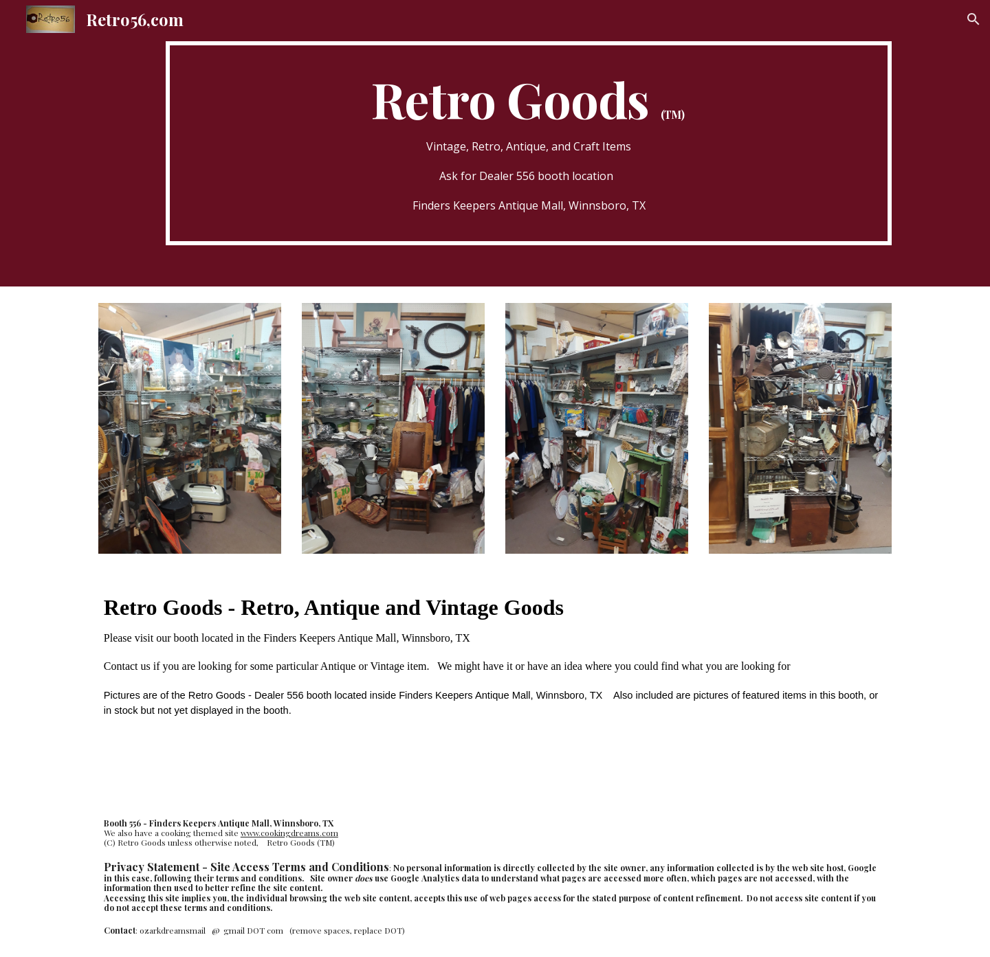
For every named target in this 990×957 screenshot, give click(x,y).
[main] (529, 143)
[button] (973, 19)
